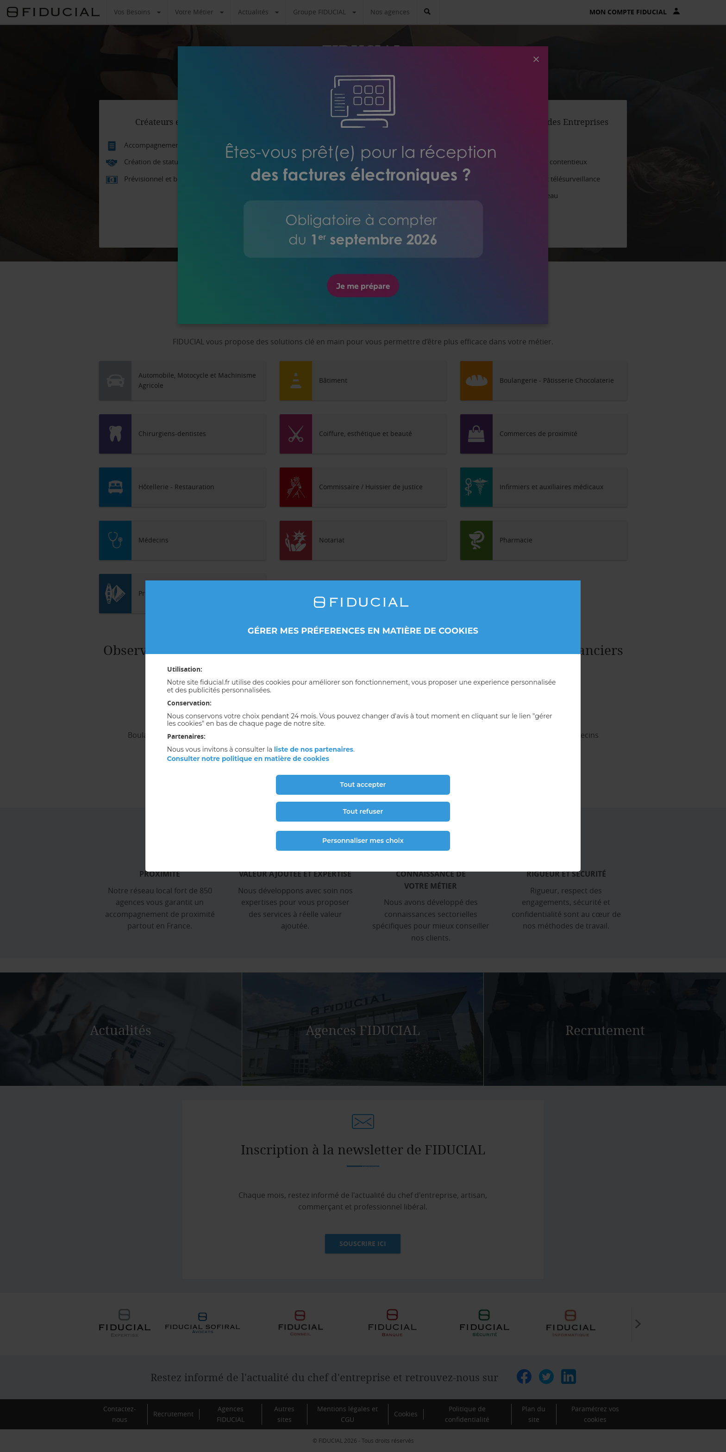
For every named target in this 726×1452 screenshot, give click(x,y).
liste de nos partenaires (313, 749)
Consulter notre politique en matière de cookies (248, 758)
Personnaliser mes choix (363, 840)
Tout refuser (363, 811)
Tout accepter (363, 784)
